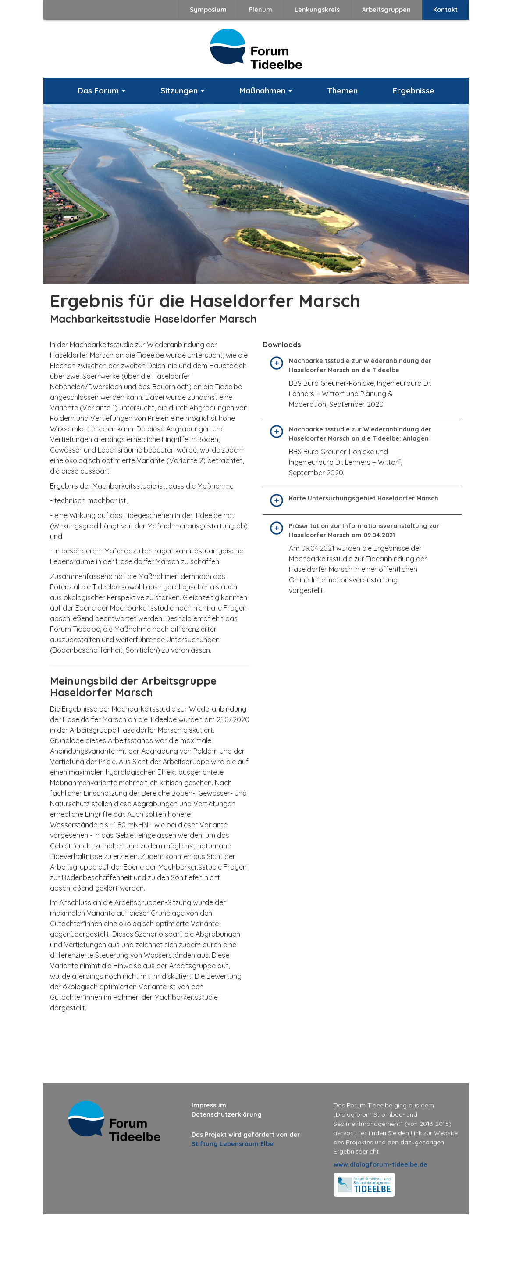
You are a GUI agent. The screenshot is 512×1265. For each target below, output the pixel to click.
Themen (342, 91)
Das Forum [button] (101, 91)
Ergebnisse (413, 91)
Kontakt (445, 10)
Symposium (208, 10)
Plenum (260, 10)
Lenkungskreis (317, 10)
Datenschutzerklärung (227, 1114)
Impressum (209, 1105)
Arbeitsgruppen (386, 10)
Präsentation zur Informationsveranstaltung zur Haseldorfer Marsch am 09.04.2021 (364, 530)
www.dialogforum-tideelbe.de (380, 1164)
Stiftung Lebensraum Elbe (233, 1144)
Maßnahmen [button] (265, 91)
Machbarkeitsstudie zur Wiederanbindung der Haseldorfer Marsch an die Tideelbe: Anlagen (360, 433)
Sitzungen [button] (182, 91)
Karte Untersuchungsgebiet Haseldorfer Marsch (363, 498)
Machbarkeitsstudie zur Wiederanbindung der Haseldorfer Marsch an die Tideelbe (360, 365)
